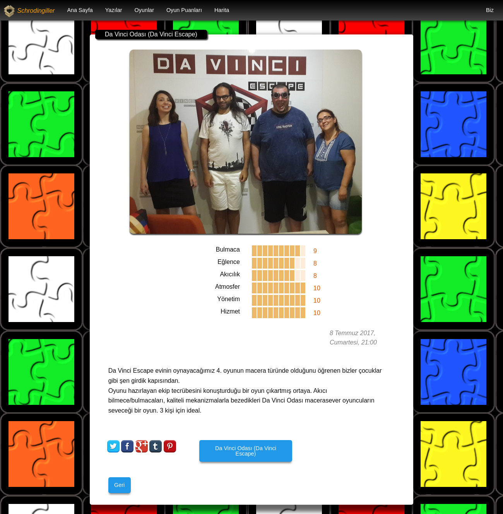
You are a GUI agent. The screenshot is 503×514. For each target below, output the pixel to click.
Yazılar (113, 10)
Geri (119, 485)
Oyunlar (144, 10)
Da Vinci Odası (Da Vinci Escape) (245, 451)
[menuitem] (80, 10)
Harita (221, 10)
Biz (490, 10)
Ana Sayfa (79, 10)
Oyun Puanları (184, 10)
